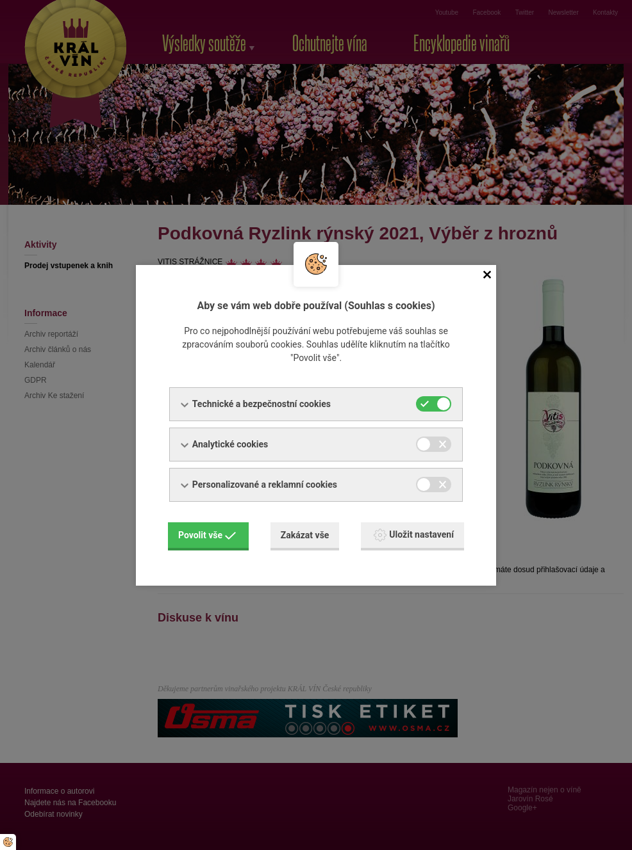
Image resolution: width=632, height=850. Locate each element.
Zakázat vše (305, 535)
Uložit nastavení (414, 535)
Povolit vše (207, 535)
